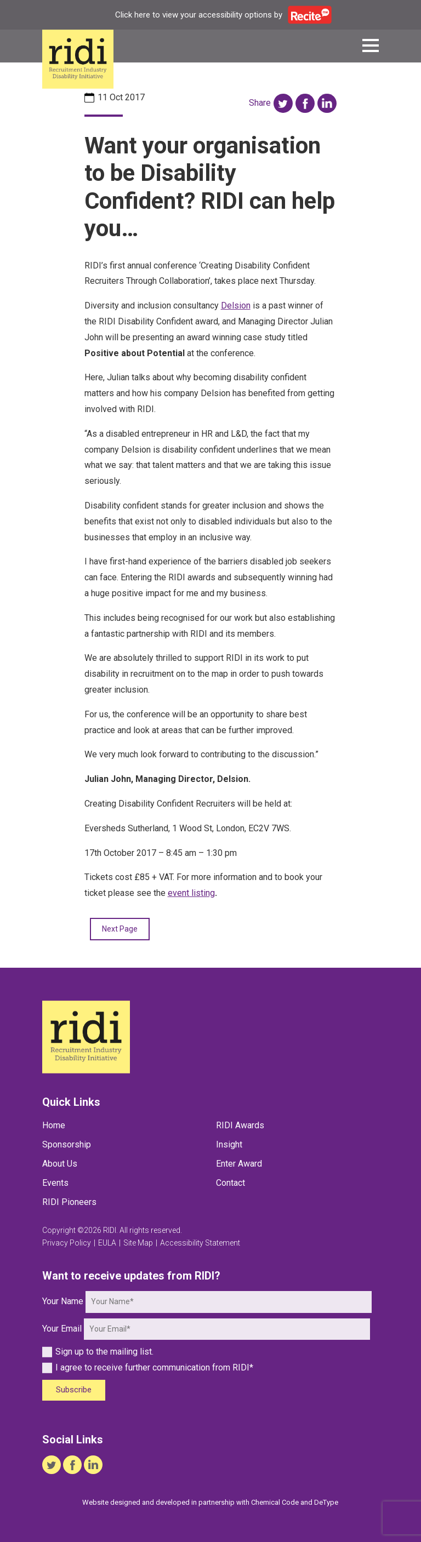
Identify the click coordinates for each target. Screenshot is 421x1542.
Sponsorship (66, 1144)
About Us (59, 1163)
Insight (229, 1144)
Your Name (62, 1301)
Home (53, 1125)
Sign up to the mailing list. (97, 1351)
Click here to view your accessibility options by (223, 14)
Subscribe (74, 1390)
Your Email (62, 1328)
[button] (370, 47)
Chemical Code (275, 1502)
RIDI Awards (240, 1125)
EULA (107, 1242)
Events (55, 1183)
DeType (326, 1502)
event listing (191, 893)
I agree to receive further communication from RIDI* (147, 1367)
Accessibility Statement (200, 1242)
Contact (230, 1183)
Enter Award (239, 1163)
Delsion (236, 305)
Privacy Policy (66, 1242)
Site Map (138, 1242)
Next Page (120, 928)
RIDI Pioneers (69, 1202)
